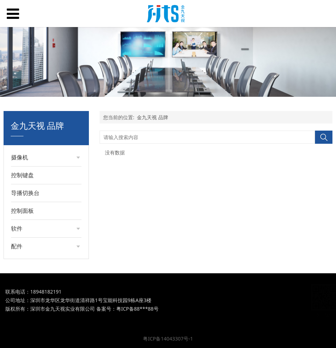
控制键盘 (22, 175)
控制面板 (22, 211)
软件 (16, 228)
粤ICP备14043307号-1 (168, 338)
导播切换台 (25, 193)
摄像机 (19, 157)
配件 (16, 246)
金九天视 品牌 (152, 117)
